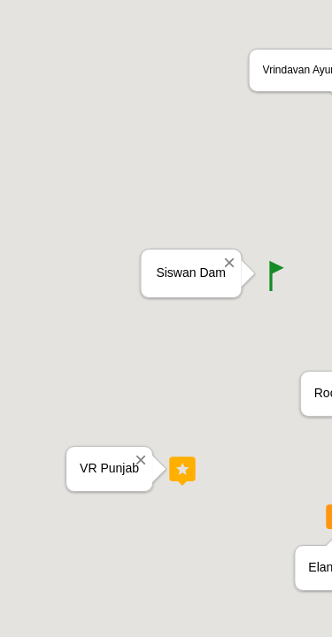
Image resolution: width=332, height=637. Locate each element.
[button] (276, 275)
